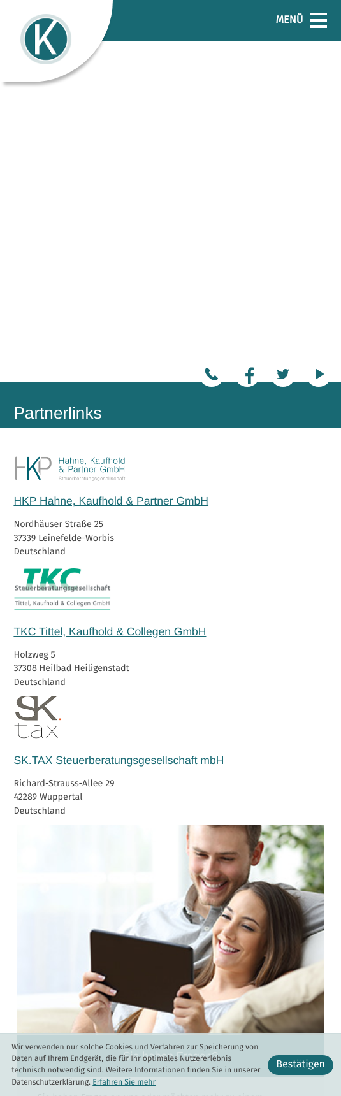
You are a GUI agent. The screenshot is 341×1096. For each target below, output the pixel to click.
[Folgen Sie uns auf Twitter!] (283, 33)
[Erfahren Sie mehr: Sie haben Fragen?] (170, 610)
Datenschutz (302, 1006)
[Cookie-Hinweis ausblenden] (300, 1065)
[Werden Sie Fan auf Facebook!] (247, 33)
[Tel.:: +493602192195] (169, 1005)
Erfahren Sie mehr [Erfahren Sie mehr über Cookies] (124, 1082)
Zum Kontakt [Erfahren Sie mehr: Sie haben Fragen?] (275, 791)
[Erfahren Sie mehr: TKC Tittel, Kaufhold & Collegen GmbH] (170, 262)
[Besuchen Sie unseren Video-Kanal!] (318, 33)
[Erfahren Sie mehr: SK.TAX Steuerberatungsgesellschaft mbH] (170, 391)
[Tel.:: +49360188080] (211, 33)
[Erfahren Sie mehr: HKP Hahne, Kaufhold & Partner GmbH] (170, 141)
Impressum (305, 1019)
